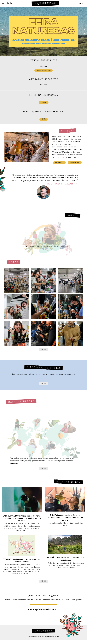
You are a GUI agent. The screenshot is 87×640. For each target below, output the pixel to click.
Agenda (72, 215)
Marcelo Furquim (36, 636)
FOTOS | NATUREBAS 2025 (43, 95)
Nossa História (59, 162)
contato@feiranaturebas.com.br (43, 609)
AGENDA (44, 119)
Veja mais (43, 349)
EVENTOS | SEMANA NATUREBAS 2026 (43, 111)
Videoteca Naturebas (43, 367)
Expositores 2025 (74, 162)
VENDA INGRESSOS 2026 (43, 60)
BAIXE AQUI (43, 102)
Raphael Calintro (54, 636)
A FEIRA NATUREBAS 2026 (43, 79)
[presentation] (2, 31)
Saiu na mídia (68, 481)
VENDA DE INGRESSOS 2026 (44, 70)
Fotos (13, 262)
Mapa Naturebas (21, 401)
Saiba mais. (43, 66)
